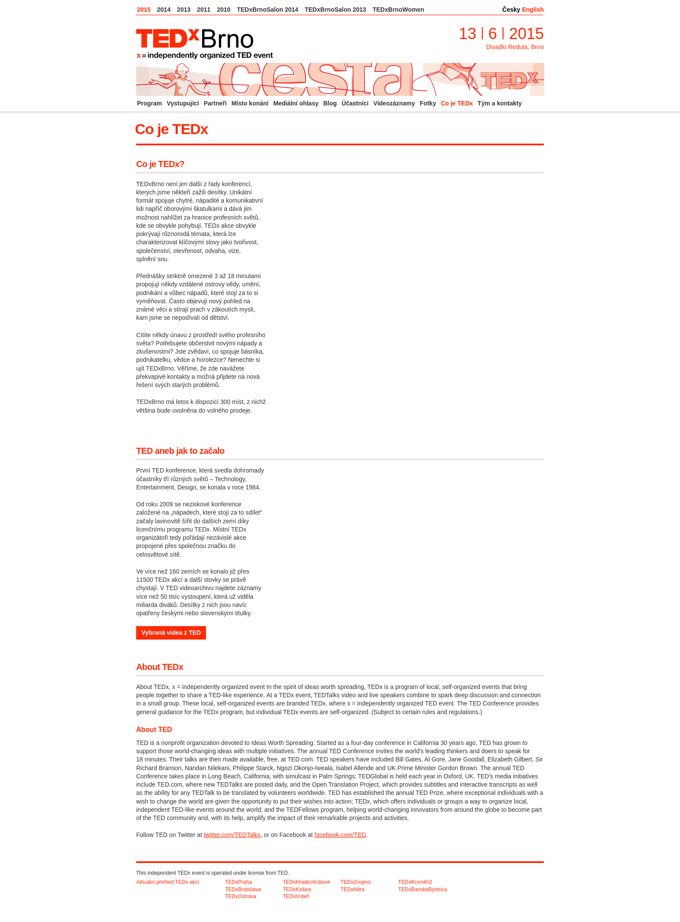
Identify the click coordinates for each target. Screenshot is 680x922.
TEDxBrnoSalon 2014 (267, 9)
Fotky (428, 103)
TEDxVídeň (296, 896)
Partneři (215, 103)
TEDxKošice (297, 889)
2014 (163, 9)
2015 (143, 9)
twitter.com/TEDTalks (232, 834)
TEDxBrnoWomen (398, 9)
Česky (511, 9)
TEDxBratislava (243, 889)
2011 (203, 9)
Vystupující (183, 103)
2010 (223, 9)
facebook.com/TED (340, 834)
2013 (183, 9)
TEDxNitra (352, 889)
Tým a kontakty (499, 103)
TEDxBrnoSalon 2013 (335, 9)
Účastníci (355, 103)
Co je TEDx (457, 103)
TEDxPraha (238, 882)
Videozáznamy (394, 103)
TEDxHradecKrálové (306, 882)
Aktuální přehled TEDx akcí (167, 882)
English (533, 9)
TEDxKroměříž (415, 882)
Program (149, 103)
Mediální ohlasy (295, 103)
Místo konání (250, 103)
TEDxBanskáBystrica (422, 889)
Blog (330, 103)
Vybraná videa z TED (171, 632)
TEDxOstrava (240, 896)
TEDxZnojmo (355, 882)
